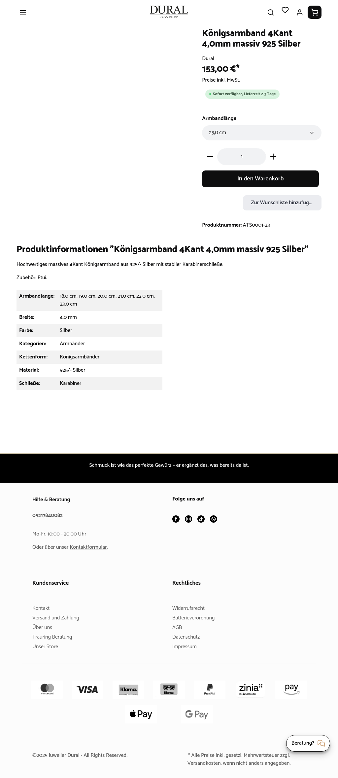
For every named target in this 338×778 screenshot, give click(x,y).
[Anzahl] (241, 161)
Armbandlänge (220, 123)
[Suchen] (270, 17)
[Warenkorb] (314, 17)
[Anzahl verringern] (210, 161)
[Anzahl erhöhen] (273, 161)
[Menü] (23, 17)
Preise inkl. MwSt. (223, 85)
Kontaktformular (90, 547)
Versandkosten (201, 763)
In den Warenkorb (260, 183)
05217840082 (48, 515)
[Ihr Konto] (299, 17)
